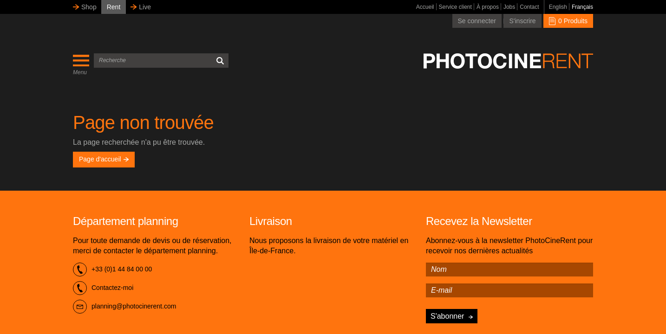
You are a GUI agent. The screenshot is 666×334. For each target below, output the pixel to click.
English (558, 7)
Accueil (425, 7)
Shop (89, 7)
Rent (114, 7)
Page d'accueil (104, 159)
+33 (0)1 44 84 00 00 (112, 269)
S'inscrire (522, 21)
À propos (488, 7)
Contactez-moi (103, 288)
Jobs (509, 7)
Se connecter (477, 21)
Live (145, 7)
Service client (455, 7)
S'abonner (447, 316)
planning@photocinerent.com (124, 307)
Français (582, 7)
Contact (529, 7)
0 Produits (568, 21)
